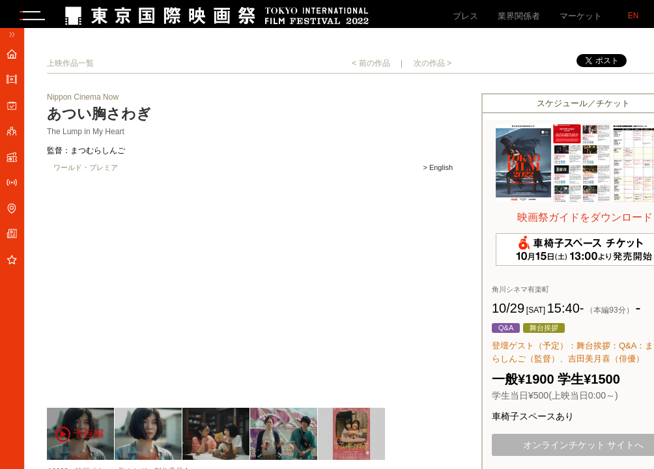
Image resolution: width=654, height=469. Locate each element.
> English (438, 172)
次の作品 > (432, 67)
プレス (465, 16)
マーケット (581, 16)
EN (633, 16)
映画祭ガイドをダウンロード (585, 221)
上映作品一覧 (70, 67)
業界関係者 (519, 16)
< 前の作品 (371, 67)
